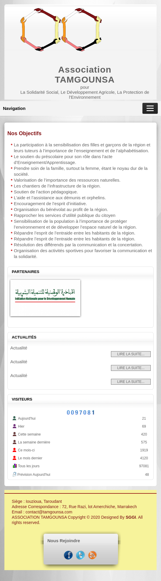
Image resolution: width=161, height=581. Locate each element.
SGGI (131, 517)
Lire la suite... (131, 354)
